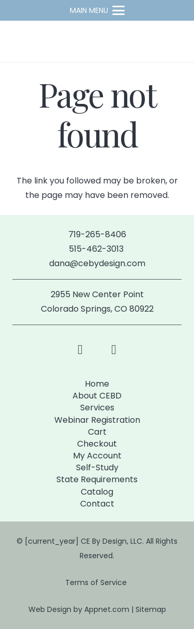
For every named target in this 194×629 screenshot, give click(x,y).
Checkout (97, 444)
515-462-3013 (97, 249)
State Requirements (97, 479)
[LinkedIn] (114, 349)
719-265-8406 (97, 234)
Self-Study (97, 467)
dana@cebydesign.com (97, 263)
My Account (97, 456)
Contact (97, 504)
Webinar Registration (97, 420)
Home (97, 384)
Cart (97, 432)
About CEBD (97, 396)
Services (97, 407)
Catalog (97, 492)
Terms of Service (97, 582)
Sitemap (151, 609)
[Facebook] (80, 349)
